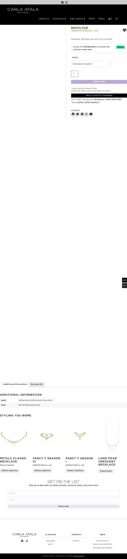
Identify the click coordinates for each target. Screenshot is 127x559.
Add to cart (99, 82)
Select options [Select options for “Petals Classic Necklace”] (10, 471)
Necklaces (99, 99)
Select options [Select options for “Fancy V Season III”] (42, 471)
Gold (75, 57)
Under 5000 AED (113, 99)
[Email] (63, 500)
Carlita (80, 102)
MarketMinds (79, 556)
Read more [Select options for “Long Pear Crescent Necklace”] (106, 471)
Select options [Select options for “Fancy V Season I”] (75, 471)
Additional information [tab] (15, 384)
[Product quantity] (74, 74)
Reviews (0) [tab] (36, 384)
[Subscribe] (63, 506)
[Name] (63, 493)
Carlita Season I (92, 102)
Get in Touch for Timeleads (99, 95)
